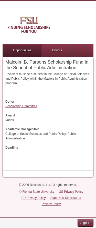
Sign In (85, 223)
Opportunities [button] (22, 50)
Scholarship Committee (21, 106)
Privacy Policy (51, 204)
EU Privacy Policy (34, 198)
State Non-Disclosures (65, 198)
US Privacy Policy (71, 192)
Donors (57, 50)
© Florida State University (36, 192)
